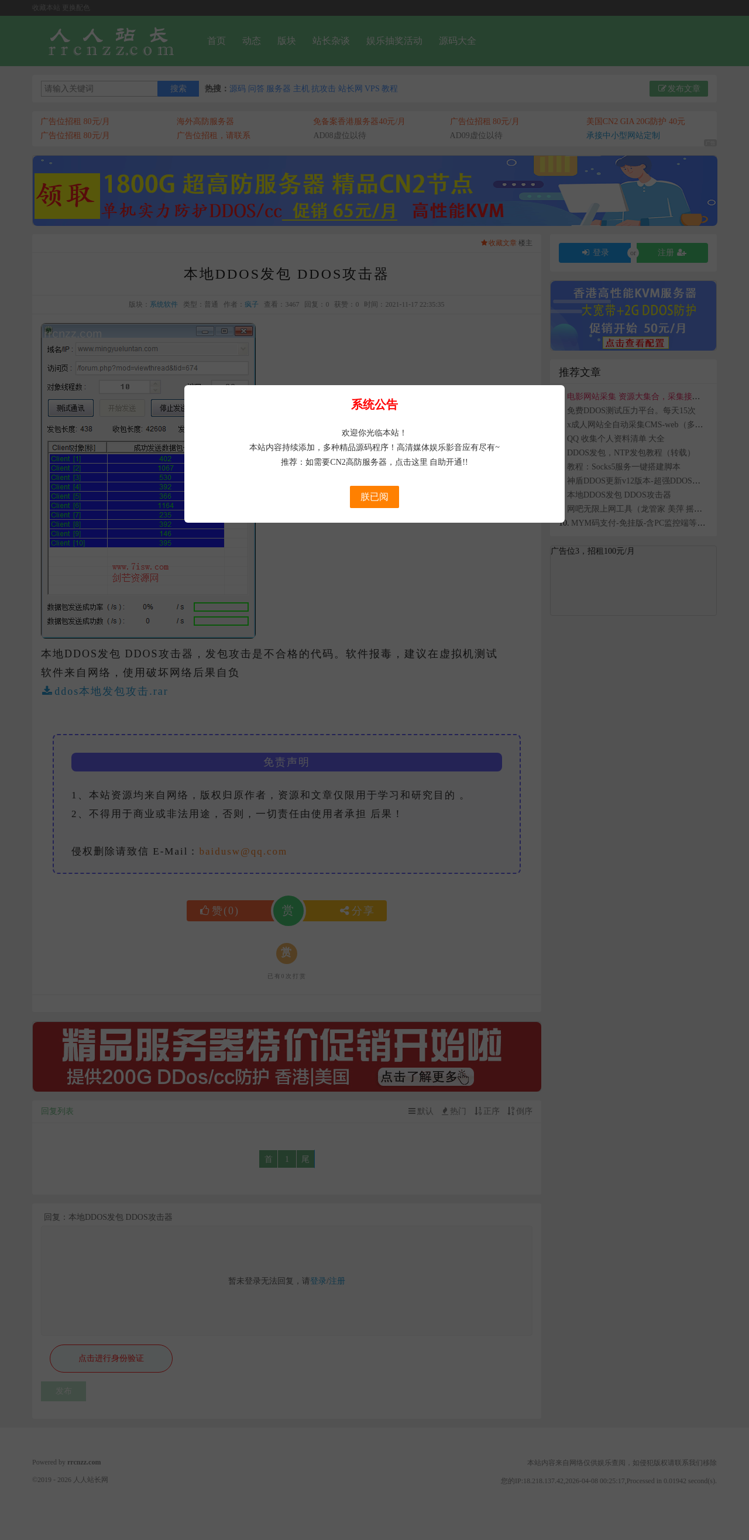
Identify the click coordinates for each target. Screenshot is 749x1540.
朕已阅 (374, 497)
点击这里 (411, 462)
